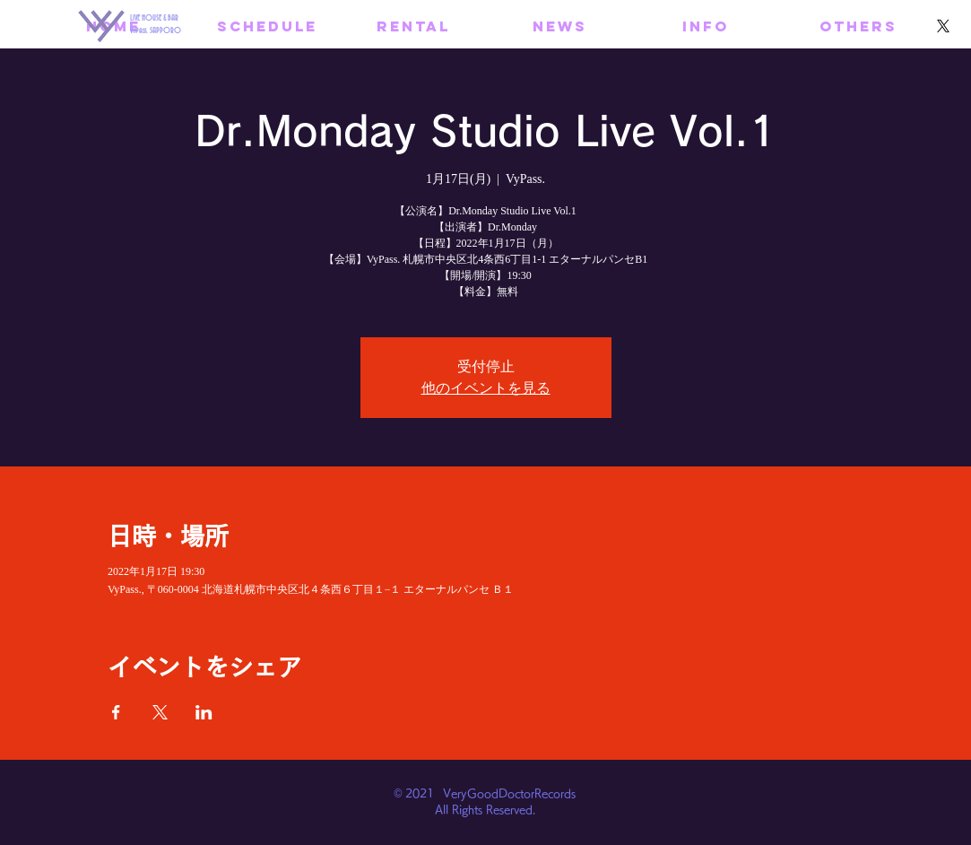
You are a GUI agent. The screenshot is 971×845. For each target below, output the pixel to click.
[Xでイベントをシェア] (160, 712)
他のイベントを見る (486, 388)
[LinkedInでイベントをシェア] (203, 712)
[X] (943, 26)
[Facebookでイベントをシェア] (116, 712)
